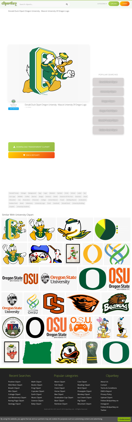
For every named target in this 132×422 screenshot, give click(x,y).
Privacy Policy (106, 394)
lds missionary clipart (17, 397)
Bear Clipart (59, 400)
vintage (23, 193)
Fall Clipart (58, 385)
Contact (104, 385)
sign (40, 193)
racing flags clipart (16, 400)
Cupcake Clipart (37, 391)
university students (23, 206)
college (43, 200)
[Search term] (43, 4)
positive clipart (14, 381)
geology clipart (14, 404)
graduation (82, 200)
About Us (104, 381)
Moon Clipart (59, 381)
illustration (26, 200)
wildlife (20, 196)
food (49, 203)
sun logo (12, 196)
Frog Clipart (36, 388)
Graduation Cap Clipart (63, 397)
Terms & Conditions (109, 388)
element (52, 193)
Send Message (13, 108)
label (79, 193)
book (21, 203)
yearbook (56, 203)
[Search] (67, 4)
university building (78, 203)
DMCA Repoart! (31, 155)
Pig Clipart (82, 400)
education (12, 200)
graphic (11, 206)
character (35, 200)
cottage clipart (14, 394)
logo (45, 193)
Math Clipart (36, 381)
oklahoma (29, 203)
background (32, 193)
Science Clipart (37, 400)
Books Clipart (36, 385)
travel (62, 200)
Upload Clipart (106, 397)
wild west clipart (15, 385)
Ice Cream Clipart (85, 397)
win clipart (12, 391)
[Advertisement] (48, 29)
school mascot (52, 200)
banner (34, 196)
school (73, 193)
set (85, 193)
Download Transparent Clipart (31, 147)
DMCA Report (106, 391)
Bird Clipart (82, 388)
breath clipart (14, 388)
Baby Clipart (36, 404)
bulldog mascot (71, 200)
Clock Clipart (59, 388)
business (78, 196)
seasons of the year (66, 196)
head (85, 196)
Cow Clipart (82, 381)
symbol (59, 193)
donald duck (66, 203)
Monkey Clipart (84, 394)
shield (55, 196)
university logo (40, 203)
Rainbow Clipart (60, 404)
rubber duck (13, 203)
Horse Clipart (59, 391)
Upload (114, 4)
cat (19, 200)
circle (66, 193)
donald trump (13, 193)
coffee (27, 196)
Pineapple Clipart (84, 391)
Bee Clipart (58, 394)
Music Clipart (36, 397)
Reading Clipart (84, 385)
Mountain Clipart (84, 404)
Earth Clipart (36, 394)
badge (41, 196)
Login (125, 4)
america (48, 196)
